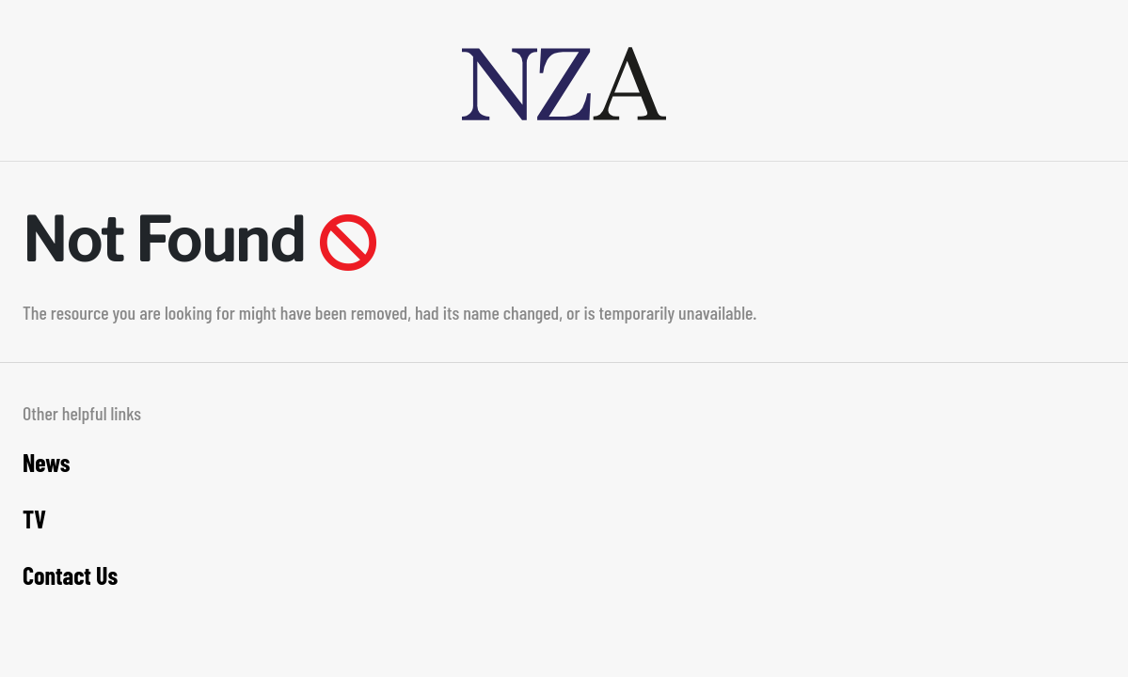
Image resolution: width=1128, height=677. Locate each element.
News (47, 462)
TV (34, 518)
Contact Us (70, 575)
